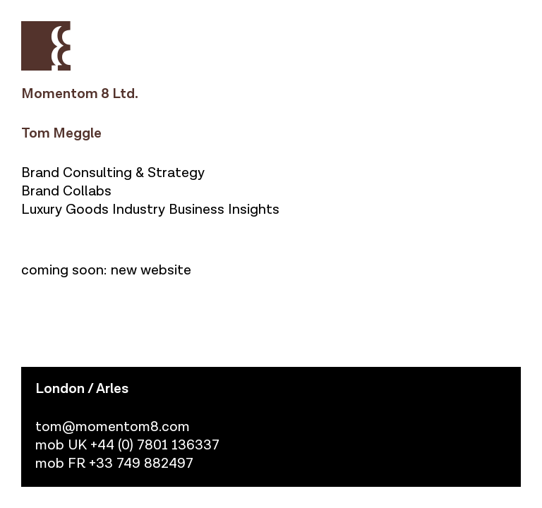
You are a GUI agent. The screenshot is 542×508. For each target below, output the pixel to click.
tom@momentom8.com (112, 427)
